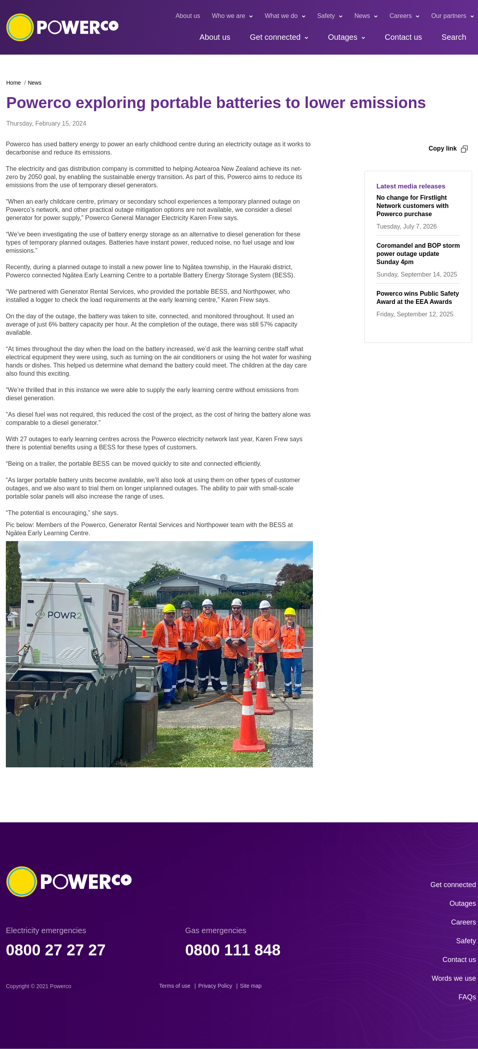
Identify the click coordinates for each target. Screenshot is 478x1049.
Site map (250, 986)
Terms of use (174, 986)
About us (188, 15)
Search (454, 37)
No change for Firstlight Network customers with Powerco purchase (413, 205)
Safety (326, 15)
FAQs (467, 997)
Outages (342, 37)
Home (13, 83)
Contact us (403, 37)
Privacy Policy (215, 986)
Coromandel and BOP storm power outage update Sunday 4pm (418, 253)
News (362, 15)
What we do (281, 15)
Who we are (228, 15)
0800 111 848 (233, 949)
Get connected (275, 37)
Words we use (454, 978)
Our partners (448, 15)
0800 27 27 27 (56, 949)
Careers (400, 15)
